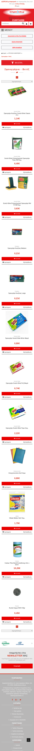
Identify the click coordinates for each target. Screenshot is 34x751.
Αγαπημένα (7, 127)
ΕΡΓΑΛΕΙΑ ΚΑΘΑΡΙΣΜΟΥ (14, 53)
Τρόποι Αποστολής (17, 731)
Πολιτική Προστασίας (17, 714)
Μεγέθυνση (27, 127)
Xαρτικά (17, 745)
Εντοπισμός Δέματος (17, 737)
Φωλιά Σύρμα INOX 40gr (17, 608)
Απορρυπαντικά (17, 748)
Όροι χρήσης (17, 711)
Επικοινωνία (17, 717)
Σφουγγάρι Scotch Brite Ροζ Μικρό (17, 383)
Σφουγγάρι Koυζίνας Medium (17, 248)
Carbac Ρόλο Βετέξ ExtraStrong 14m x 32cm (17, 563)
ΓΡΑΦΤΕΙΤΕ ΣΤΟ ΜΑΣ (17, 654)
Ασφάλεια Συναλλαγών (17, 734)
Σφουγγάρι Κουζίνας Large (17, 293)
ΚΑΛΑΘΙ (17, 124)
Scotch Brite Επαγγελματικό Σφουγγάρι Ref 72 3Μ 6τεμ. (17, 204)
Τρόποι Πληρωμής (17, 728)
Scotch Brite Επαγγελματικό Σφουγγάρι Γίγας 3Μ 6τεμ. (17, 159)
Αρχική (17, 6)
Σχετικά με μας (17, 708)
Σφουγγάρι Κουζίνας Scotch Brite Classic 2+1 (17, 114)
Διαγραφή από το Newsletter (17, 720)
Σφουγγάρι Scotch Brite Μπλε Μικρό (17, 338)
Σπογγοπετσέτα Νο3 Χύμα (17, 473)
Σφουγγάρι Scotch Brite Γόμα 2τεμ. (17, 428)
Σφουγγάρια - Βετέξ (6, 56)
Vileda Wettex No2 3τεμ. (17, 518)
